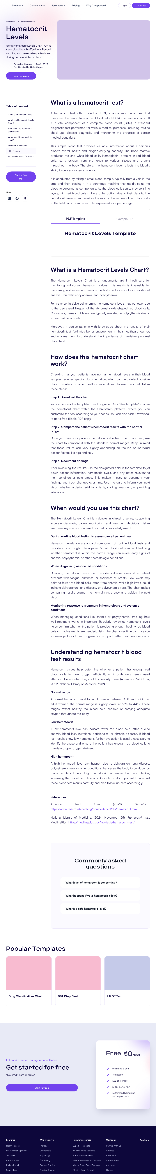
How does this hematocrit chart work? (20, 154)
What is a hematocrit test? (20, 138)
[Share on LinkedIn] (9, 222)
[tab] (75, 243)
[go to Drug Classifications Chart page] (28, 1123)
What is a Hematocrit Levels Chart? (21, 146)
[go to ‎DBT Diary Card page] (78, 1123)
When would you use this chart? (20, 163)
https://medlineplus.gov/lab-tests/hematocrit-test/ (101, 972)
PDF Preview (14, 175)
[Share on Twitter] (25, 222)
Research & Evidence (17, 169)
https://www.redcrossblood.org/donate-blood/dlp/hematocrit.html (94, 958)
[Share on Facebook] (17, 222)
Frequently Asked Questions (21, 180)
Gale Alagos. (36, 67)
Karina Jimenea (24, 64)
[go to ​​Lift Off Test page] (127, 1123)
